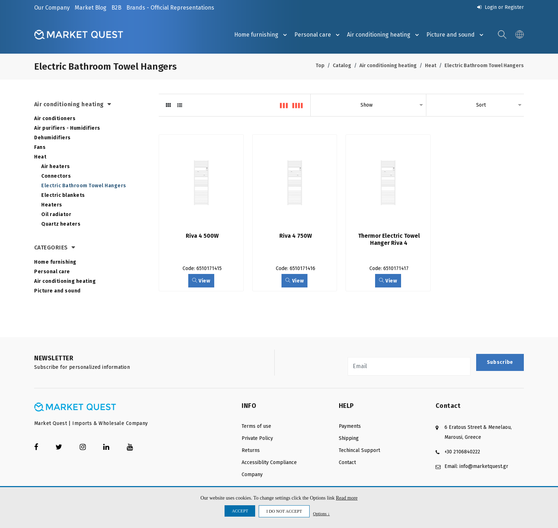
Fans (40, 147)
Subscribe (500, 362)
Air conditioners (54, 118)
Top (320, 66)
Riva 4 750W (295, 235)
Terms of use (256, 426)
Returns (251, 450)
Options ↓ (321, 513)
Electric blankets (63, 195)
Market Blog (90, 7)
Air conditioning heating (384, 35)
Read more (347, 498)
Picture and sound (455, 35)
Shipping (349, 438)
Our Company (52, 7)
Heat (430, 66)
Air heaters (55, 166)
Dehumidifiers (52, 138)
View (201, 281)
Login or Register (500, 7)
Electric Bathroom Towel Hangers (484, 66)
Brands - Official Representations (170, 7)
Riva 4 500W (202, 235)
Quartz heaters (60, 224)
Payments (350, 426)
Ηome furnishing (261, 35)
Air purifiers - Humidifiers (67, 128)
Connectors (56, 176)
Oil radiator (56, 214)
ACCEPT (240, 510)
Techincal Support (359, 450)
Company (252, 475)
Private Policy (257, 438)
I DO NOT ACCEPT (284, 511)
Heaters (51, 205)
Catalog (342, 66)
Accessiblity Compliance (269, 462)
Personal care (318, 35)
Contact (347, 462)
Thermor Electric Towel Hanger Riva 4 (389, 239)
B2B (116, 7)
